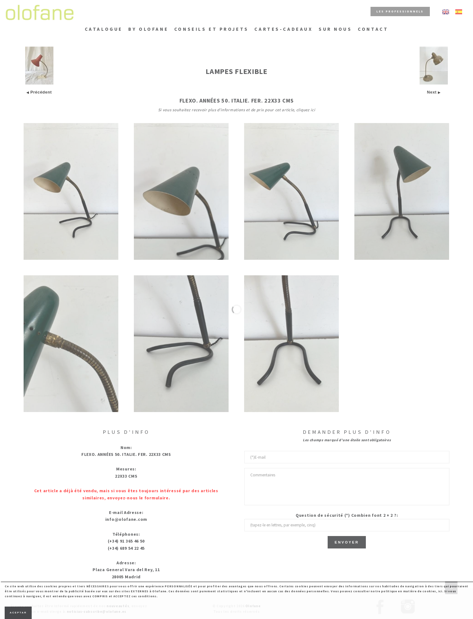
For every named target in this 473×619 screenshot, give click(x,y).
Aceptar (18, 612)
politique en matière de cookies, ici (411, 591)
